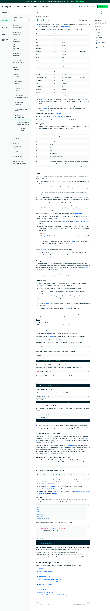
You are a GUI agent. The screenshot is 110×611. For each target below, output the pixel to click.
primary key (40, 208)
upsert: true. (78, 213)
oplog (47, 303)
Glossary (17, 90)
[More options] (89, 20)
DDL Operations (18, 81)
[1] (70, 267)
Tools (3, 31)
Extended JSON (61, 116)
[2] (51, 333)
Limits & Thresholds (19, 95)
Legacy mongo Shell (19, 117)
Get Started (102, 6)
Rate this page (98, 20)
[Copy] (89, 347)
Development (5, 20)
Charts (14, 71)
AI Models (4, 34)
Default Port (17, 83)
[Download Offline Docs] (28, 608)
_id (79, 206)
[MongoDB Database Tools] (21, 97)
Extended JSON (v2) (21, 128)
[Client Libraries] (21, 30)
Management (5, 24)
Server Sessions (18, 106)
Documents (15, 25)
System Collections (19, 115)
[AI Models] (21, 138)
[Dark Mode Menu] (107, 12)
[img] (96, 23)
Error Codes (17, 88)
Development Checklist (18, 62)
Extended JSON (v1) (21, 130)
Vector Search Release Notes (19, 163)
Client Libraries (5, 27)
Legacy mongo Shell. (49, 257)
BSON (37, 24)
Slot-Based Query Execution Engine (21, 110)
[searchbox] (58, 12)
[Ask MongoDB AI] (100, 12)
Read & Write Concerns (20, 85)
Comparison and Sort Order (23, 122)
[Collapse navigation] (31, 609)
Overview (15, 23)
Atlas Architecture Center (5, 39)
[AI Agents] (21, 143)
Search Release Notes (18, 161)
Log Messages (18, 92)
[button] (79, 6)
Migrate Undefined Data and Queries (23, 125)
